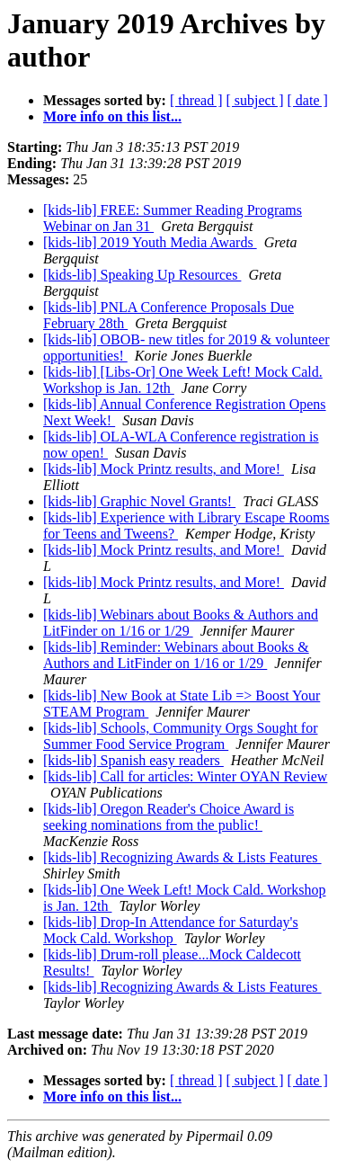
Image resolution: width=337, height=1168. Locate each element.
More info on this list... (112, 116)
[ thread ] (196, 100)
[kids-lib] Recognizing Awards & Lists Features (182, 857)
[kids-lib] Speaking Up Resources (142, 274)
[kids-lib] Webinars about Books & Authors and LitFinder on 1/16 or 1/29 (180, 622)
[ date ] (308, 100)
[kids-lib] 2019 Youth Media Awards (150, 242)
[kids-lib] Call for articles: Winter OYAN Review (185, 776)
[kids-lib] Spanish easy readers (133, 760)
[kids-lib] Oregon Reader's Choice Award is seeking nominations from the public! (168, 817)
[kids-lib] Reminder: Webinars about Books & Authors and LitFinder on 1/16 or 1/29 (176, 655)
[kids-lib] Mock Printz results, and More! (163, 469)
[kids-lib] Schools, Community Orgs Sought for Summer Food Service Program (180, 736)
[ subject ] (255, 100)
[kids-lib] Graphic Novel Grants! (139, 501)
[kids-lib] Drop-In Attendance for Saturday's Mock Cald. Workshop (170, 930)
